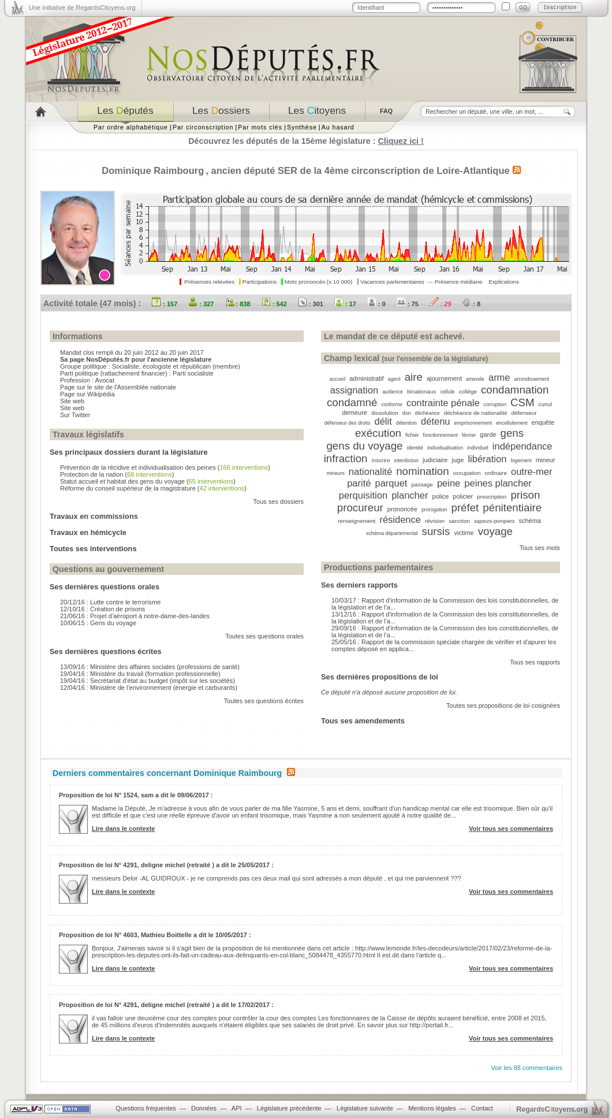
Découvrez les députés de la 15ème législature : (306, 141)
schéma (529, 520)
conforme (391, 404)
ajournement (444, 378)
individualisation (445, 448)
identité (414, 448)
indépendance (522, 446)
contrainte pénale (443, 403)
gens (512, 433)
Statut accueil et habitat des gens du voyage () (148, 481)
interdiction (406, 460)
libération (487, 459)
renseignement (356, 521)
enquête (543, 422)
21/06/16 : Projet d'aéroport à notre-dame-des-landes (135, 615)
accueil (337, 379)
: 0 (376, 303)
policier (463, 496)
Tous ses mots (540, 547)
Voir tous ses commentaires (511, 828)
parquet (391, 483)
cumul (545, 404)
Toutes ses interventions (93, 548)
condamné (352, 402)
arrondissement (532, 379)
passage (422, 484)
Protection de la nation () (117, 474)
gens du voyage (364, 446)
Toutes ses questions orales (264, 636)
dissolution (384, 413)
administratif (366, 378)
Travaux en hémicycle (88, 532)
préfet (465, 508)
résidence (400, 519)
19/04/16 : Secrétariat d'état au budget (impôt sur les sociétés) (147, 680)
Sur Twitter (75, 414)
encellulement (511, 423)
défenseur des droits (347, 423)
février (469, 435)
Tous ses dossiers (278, 501)
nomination (422, 471)
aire (414, 377)
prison (525, 495)
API (237, 1108)
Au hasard (338, 127)
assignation (354, 390)
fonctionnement (440, 435)
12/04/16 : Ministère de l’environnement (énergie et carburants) (148, 687)
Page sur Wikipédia (87, 394)
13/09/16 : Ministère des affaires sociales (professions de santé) (150, 666)
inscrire (381, 460)
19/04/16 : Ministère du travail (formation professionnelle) (140, 673)
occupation (467, 473)
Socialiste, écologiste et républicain (161, 366)
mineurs (336, 473)
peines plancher (498, 483)
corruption (495, 404)
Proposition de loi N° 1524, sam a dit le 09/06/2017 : (136, 795)
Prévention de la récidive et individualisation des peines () (165, 467)
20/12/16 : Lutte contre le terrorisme (110, 602)
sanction (459, 521)
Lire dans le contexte (123, 828)
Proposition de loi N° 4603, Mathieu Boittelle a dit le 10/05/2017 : (155, 934)
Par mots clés (260, 127)
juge (458, 459)
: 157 (164, 303)
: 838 (238, 303)
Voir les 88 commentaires (527, 1067)
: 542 (274, 303)
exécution (378, 433)
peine (448, 483)
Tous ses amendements (363, 720)
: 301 (310, 303)
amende (475, 379)
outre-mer (532, 471)
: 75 (408, 303)
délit (382, 421)
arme (499, 377)
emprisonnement (473, 423)
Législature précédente (289, 1108)
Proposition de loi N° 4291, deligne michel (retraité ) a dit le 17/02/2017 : (166, 1004)
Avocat (104, 380)
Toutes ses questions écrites (264, 700)
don (406, 413)
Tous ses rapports (535, 662)
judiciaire (435, 459)
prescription (491, 496)
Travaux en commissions (94, 516)
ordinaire (495, 473)
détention (406, 423)
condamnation (514, 390)
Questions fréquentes (145, 1108)
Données (204, 1108)
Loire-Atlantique (473, 170)
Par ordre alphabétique (131, 127)
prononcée (402, 509)
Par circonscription (203, 127)
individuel (477, 448)
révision (435, 521)
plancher (409, 495)
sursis (436, 531)
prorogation (434, 509)
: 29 (440, 303)
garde (488, 434)
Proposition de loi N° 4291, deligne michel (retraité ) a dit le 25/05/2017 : (166, 864)
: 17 (345, 303)
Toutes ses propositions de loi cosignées (503, 705)
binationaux (421, 391)
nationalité (370, 471)
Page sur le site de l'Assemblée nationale (118, 387)
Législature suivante (365, 1108)
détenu (435, 421)
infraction (346, 458)
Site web (72, 401)
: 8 (471, 303)
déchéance (427, 413)
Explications (503, 281)
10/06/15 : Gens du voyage (98, 622)
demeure (354, 412)
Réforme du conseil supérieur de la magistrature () (153, 488)
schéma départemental (392, 533)
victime (463, 532)
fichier (412, 435)
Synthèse (302, 127)
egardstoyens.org (552, 1109)
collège (468, 391)
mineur (545, 459)
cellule (448, 392)
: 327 (201, 303)
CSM (522, 402)
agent (394, 379)
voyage (495, 531)
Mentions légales (432, 1108)
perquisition (363, 495)
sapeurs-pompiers (494, 521)
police (440, 496)
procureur (360, 508)
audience (392, 392)
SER (287, 170)
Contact (482, 1108)
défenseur (524, 413)
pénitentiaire (512, 508)
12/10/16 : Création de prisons (102, 609)
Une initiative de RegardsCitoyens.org (82, 7)
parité (359, 483)
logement (520, 460)
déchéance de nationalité (475, 413)
